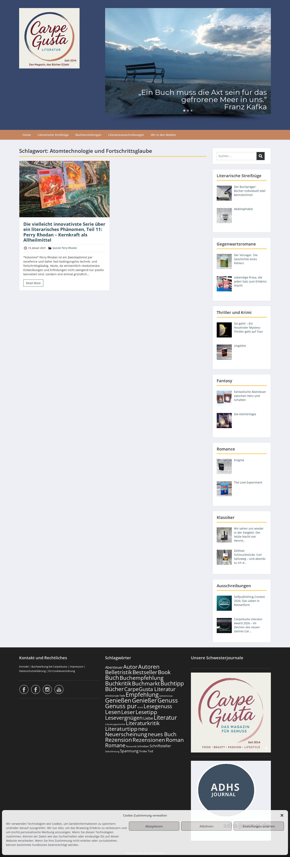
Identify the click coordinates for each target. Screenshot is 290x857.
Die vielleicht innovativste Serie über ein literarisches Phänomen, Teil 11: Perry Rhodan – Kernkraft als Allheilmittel (64, 232)
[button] (282, 815)
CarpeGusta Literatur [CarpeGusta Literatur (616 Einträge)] (150, 689)
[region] (188, 65)
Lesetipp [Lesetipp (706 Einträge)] (146, 712)
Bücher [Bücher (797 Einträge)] (114, 689)
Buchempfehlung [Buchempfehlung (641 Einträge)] (142, 677)
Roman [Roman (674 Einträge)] (175, 739)
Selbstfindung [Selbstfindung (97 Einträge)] (112, 751)
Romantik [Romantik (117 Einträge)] (131, 746)
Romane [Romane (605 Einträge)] (115, 745)
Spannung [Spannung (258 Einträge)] (129, 750)
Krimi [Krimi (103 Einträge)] (140, 707)
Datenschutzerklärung (32, 671)
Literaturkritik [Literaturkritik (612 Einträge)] (143, 723)
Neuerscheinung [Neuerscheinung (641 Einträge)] (126, 734)
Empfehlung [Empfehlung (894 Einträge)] (142, 694)
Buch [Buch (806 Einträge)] (112, 677)
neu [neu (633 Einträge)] (143, 728)
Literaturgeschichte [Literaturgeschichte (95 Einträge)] (115, 724)
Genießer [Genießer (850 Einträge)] (144, 700)
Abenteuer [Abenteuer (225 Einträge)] (114, 667)
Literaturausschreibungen (126, 135)
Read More (33, 283)
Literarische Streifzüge (53, 135)
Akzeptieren (154, 826)
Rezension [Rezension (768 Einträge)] (118, 739)
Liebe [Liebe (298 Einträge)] (148, 718)
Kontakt (24, 666)
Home (27, 135)
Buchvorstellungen (88, 135)
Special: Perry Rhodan (64, 248)
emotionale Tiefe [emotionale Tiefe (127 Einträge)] (115, 696)
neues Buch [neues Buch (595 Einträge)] (162, 734)
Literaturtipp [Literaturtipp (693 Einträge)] (121, 728)
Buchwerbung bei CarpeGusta (49, 666)
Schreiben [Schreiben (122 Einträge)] (143, 746)
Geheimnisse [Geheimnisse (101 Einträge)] (166, 695)
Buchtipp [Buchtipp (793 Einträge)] (172, 683)
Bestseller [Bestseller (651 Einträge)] (145, 672)
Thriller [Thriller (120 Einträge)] (143, 751)
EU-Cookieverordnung (61, 671)
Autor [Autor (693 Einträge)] (130, 666)
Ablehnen (206, 826)
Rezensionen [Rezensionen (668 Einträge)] (149, 739)
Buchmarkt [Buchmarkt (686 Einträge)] (146, 683)
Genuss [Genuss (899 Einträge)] (167, 700)
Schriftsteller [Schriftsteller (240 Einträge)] (160, 745)
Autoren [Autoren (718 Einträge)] (149, 666)
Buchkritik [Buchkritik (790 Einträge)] (118, 683)
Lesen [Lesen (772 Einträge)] (113, 712)
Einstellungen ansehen (259, 826)
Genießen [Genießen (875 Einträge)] (118, 700)
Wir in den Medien (163, 135)
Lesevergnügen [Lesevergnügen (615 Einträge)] (124, 717)
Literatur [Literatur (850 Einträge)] (165, 717)
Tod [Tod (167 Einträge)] (150, 751)
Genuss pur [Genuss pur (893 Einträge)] (121, 706)
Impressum (76, 666)
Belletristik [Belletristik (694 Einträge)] (118, 672)
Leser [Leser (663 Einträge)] (128, 712)
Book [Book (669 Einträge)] (164, 672)
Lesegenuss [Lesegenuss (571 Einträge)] (158, 706)
